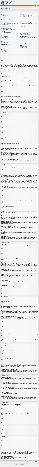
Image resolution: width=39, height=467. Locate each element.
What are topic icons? (4, 52)
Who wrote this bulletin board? (23, 46)
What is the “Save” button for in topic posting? (7, 40)
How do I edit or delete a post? (5, 33)
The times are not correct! (4, 24)
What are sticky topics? (4, 50)
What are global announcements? (5, 48)
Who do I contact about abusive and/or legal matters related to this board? (28, 48)
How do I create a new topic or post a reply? (6, 32)
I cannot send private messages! (24, 21)
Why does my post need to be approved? (6, 41)
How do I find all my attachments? (24, 43)
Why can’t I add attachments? (5, 38)
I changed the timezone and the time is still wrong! (7, 25)
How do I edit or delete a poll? (5, 36)
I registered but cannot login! (4, 15)
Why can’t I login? (3, 16)
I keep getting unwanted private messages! (25, 22)
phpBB (5, 137)
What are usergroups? (22, 14)
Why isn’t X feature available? (23, 47)
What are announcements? (4, 49)
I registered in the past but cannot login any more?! (7, 17)
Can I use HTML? (3, 46)
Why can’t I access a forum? (4, 37)
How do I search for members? (24, 33)
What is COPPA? (3, 13)
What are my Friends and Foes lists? (24, 27)
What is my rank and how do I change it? (6, 28)
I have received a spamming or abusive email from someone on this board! (28, 24)
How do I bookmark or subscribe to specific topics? (26, 38)
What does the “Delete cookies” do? (5, 19)
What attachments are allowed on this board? (25, 42)
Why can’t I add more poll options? (5, 35)
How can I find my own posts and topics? (25, 34)
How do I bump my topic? (4, 42)
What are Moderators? (22, 13)
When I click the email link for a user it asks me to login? (8, 29)
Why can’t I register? (3, 14)
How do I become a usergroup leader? (24, 16)
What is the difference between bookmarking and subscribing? (27, 37)
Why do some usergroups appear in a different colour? (26, 17)
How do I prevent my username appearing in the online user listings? (9, 23)
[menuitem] (36, 5)
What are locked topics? (4, 51)
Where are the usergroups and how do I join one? (26, 15)
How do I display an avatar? (4, 27)
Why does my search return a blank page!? (25, 32)
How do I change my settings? (5, 22)
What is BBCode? (3, 45)
